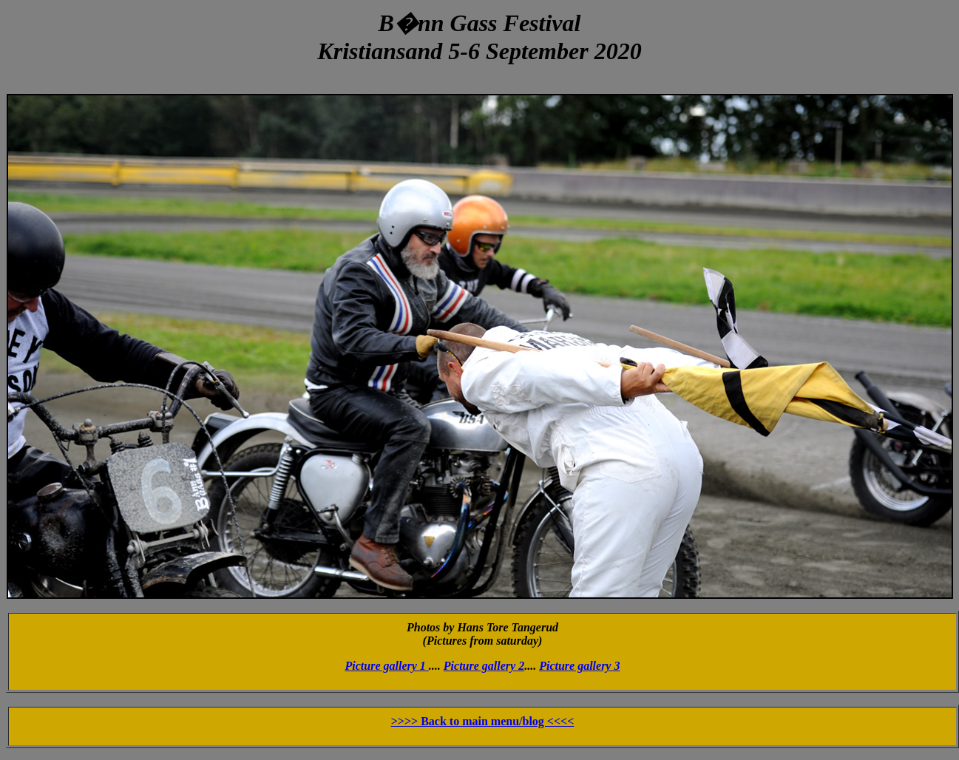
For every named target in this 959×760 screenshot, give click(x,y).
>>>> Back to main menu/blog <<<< (483, 721)
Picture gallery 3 (579, 665)
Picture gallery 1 (387, 665)
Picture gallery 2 (484, 665)
